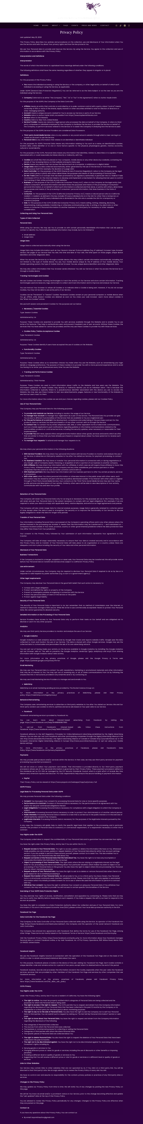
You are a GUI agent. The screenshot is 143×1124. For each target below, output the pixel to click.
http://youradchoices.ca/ (107, 739)
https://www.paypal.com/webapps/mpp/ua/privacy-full (74, 782)
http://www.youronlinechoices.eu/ (83, 741)
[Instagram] (116, 25)
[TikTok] (120, 25)
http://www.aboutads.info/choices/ (38, 739)
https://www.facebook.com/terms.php (100, 933)
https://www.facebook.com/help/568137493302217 (49, 729)
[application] (60, 25)
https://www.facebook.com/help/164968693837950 (46, 722)
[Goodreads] (129, 25)
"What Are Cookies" (31, 299)
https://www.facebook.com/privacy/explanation (45, 750)
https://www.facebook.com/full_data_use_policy (45, 981)
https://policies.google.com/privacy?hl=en (42, 661)
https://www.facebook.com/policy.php (63, 938)
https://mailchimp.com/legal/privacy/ (41, 695)
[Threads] (125, 25)
